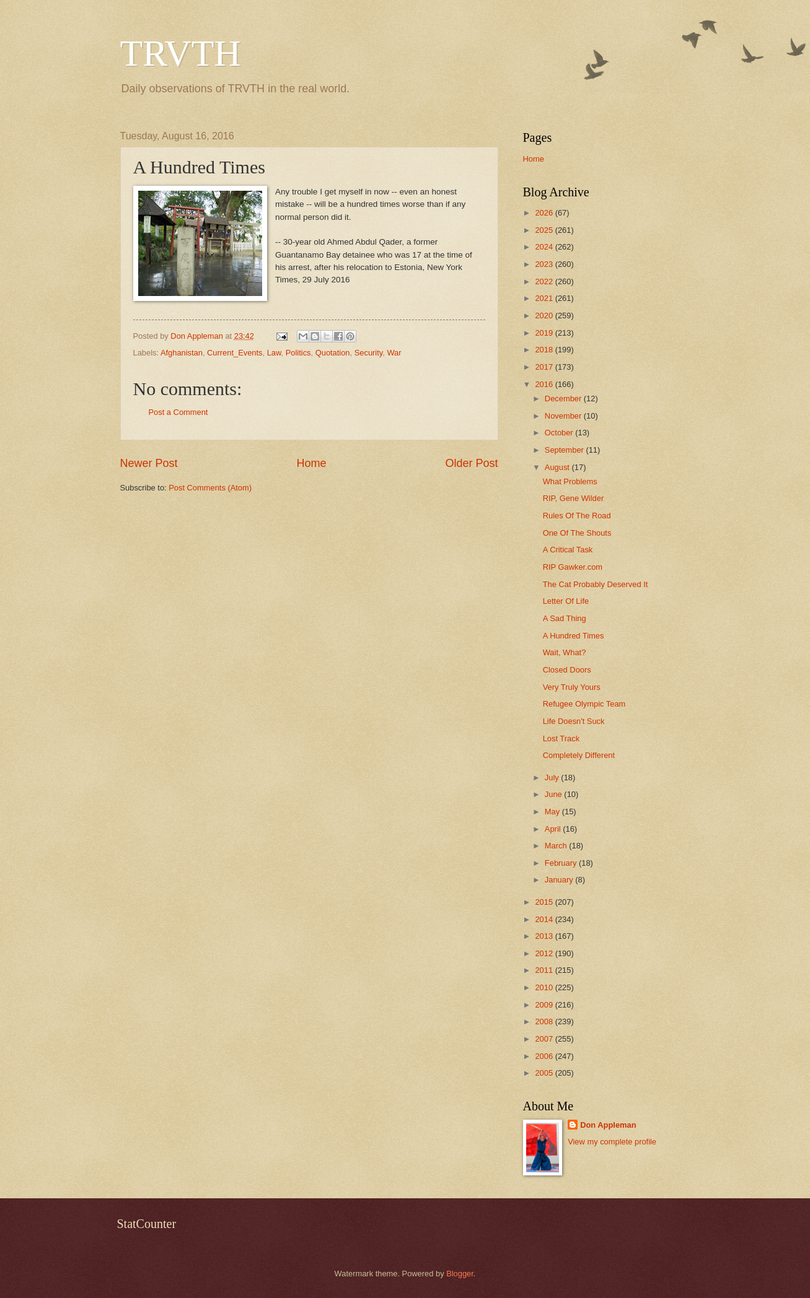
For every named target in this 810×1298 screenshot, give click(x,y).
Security (368, 352)
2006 (545, 1056)
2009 (545, 1004)
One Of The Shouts (577, 533)
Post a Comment (178, 412)
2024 (545, 246)
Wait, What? (564, 652)
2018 (545, 349)
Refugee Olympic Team (584, 703)
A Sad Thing (564, 618)
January (560, 879)
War (394, 352)
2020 (545, 315)
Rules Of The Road (577, 515)
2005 (545, 1073)
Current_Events (234, 352)
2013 (545, 936)
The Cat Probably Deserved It (595, 584)
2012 (545, 953)
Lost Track (561, 738)
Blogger (459, 1273)
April (554, 829)
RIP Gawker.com (572, 567)
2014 (545, 919)
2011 (545, 970)
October (560, 432)
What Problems (570, 481)
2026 (545, 212)
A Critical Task (568, 549)
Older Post (471, 463)
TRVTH (180, 53)
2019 (545, 333)
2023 (545, 264)
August (558, 467)
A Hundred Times (573, 635)
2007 (545, 1038)
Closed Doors (567, 669)
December (564, 398)
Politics (298, 352)
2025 (545, 230)
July (553, 777)
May (553, 811)
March (557, 845)
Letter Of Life (566, 601)
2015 (545, 902)
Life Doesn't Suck (574, 721)
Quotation (332, 352)
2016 (545, 384)
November (564, 415)
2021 (545, 298)
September (565, 450)
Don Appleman (608, 1125)
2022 (545, 281)
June (555, 794)
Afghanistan (182, 352)
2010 (545, 987)
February (562, 863)
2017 (545, 367)
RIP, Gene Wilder (573, 498)
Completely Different (579, 755)
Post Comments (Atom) (210, 487)
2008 (545, 1021)
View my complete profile (612, 1141)
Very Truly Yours (572, 687)
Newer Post (149, 463)
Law (274, 352)
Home (311, 463)
